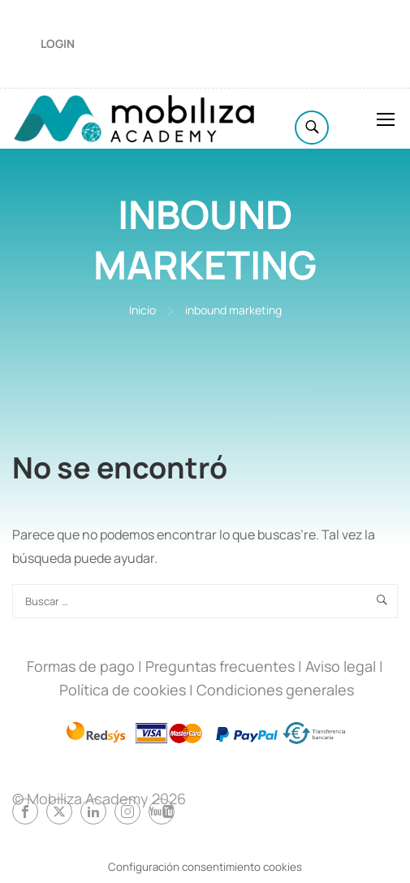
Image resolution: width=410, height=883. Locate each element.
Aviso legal (340, 666)
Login (58, 43)
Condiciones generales (275, 689)
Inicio (142, 310)
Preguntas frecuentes (220, 666)
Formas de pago (81, 666)
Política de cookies (122, 689)
